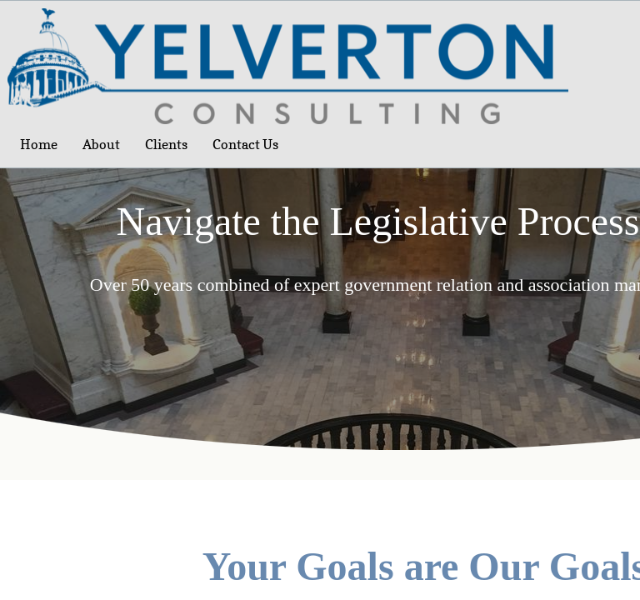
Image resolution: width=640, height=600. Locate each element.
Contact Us (245, 144)
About (101, 144)
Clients (166, 144)
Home (39, 144)
